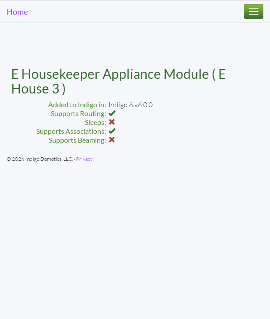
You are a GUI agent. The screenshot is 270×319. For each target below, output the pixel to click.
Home (17, 11)
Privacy (84, 159)
